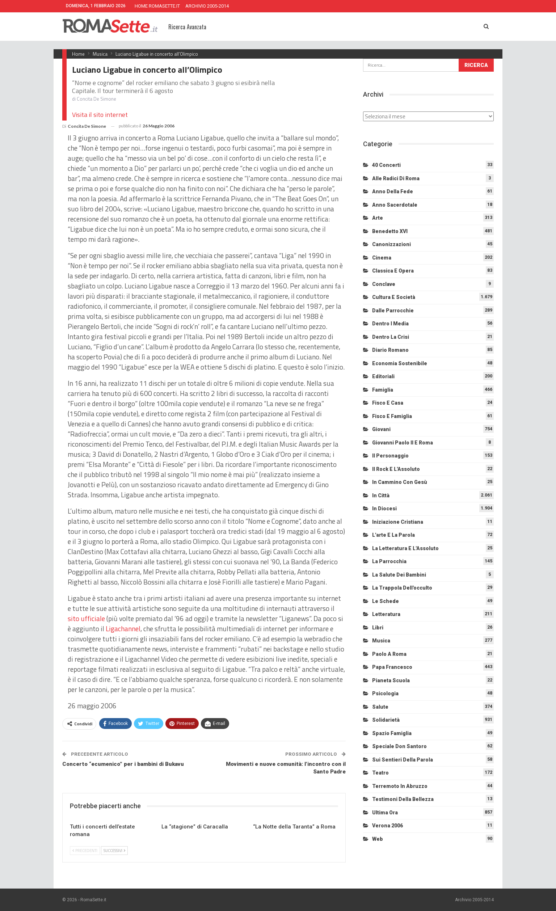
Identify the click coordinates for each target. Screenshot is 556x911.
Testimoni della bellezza (403, 799)
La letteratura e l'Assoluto (405, 548)
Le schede (385, 601)
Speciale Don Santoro (399, 746)
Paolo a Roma (389, 654)
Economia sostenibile (399, 363)
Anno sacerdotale (394, 205)
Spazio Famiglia (392, 733)
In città (380, 495)
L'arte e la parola (393, 535)
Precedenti (84, 850)
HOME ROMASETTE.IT (157, 6)
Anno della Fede (392, 191)
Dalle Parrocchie (393, 310)
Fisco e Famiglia (392, 416)
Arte (377, 218)
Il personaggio (390, 456)
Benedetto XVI (390, 231)
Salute (380, 707)
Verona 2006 (387, 825)
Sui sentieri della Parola (402, 760)
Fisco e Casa (387, 403)
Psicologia (385, 693)
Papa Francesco (392, 667)
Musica (381, 641)
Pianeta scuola (391, 680)
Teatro (380, 773)
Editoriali (383, 376)
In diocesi (384, 508)
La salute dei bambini (399, 575)
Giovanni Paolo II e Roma (402, 443)
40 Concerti (386, 165)
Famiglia (382, 390)
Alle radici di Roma (396, 178)
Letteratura (386, 614)
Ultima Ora (385, 812)
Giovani (381, 429)
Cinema (381, 258)
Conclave (383, 284)
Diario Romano (390, 350)
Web (377, 839)
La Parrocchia (389, 561)
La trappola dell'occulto (402, 588)
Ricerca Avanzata (187, 26)
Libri (377, 627)
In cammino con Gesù (399, 482)
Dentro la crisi (390, 337)
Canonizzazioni (391, 244)
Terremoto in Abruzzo (399, 786)
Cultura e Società (393, 297)
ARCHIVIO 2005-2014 (207, 6)
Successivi (114, 850)
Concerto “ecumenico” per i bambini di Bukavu (123, 764)
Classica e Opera (393, 271)
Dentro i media (390, 323)
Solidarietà (386, 720)
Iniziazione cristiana (397, 522)
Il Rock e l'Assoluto (396, 469)
